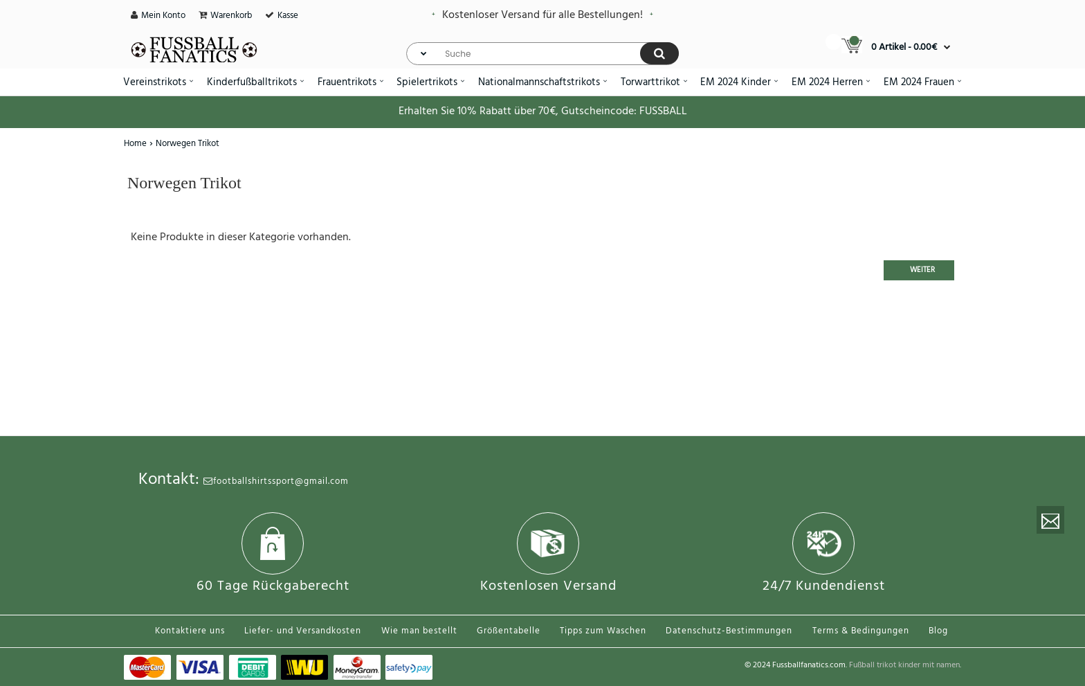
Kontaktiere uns (190, 631)
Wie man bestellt (419, 631)
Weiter (922, 270)
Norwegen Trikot (187, 143)
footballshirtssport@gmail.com (276, 481)
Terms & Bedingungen (860, 631)
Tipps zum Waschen (603, 631)
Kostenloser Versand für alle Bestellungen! (542, 15)
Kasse (287, 15)
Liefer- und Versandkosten (302, 631)
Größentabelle (508, 631)
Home (135, 143)
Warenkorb (231, 15)
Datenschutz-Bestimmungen (729, 631)
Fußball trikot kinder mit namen (904, 665)
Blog (938, 631)
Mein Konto (163, 15)
